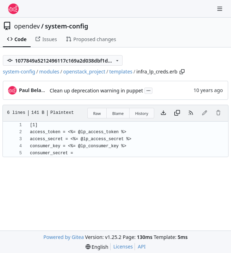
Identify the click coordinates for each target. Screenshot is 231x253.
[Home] (13, 8)
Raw (97, 113)
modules (49, 71)
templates (120, 71)
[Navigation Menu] (220, 8)
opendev (27, 26)
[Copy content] (177, 113)
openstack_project (84, 71)
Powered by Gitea (63, 237)
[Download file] (163, 113)
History (141, 113)
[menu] (97, 247)
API (141, 246)
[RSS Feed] (190, 113)
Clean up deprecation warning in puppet (96, 90)
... (148, 89)
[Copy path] (182, 71)
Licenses (123, 246)
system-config (66, 26)
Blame (118, 113)
